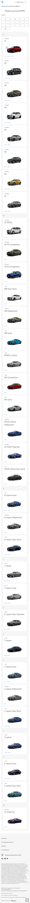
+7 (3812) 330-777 (19, 2)
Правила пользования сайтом (6, 893)
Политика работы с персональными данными (9, 895)
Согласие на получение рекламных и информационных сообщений (13, 897)
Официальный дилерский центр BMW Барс (10, 6)
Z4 (5, 28)
